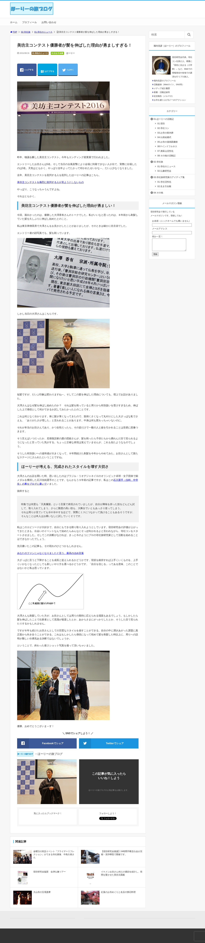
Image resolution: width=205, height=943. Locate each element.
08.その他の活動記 (166, 155)
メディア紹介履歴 (162, 88)
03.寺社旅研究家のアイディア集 (169, 177)
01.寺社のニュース (43, 32)
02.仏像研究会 (164, 171)
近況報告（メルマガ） (164, 96)
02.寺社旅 (25, 32)
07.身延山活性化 (165, 151)
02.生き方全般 (57, 53)
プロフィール (29, 22)
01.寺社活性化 (164, 182)
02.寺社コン (163, 128)
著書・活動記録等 (162, 92)
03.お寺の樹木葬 (165, 133)
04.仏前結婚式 (164, 137)
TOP (13, 32)
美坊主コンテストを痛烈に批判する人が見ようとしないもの (50, 182)
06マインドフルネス (167, 146)
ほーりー (70, 53)
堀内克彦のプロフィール (165, 80)
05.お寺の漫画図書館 (167, 142)
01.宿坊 (161, 123)
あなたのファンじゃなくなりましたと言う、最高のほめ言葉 (50, 553)
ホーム (13, 22)
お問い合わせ (48, 22)
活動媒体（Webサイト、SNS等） (169, 84)
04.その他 (158, 192)
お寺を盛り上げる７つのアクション (170, 100)
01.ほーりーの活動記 (164, 119)
